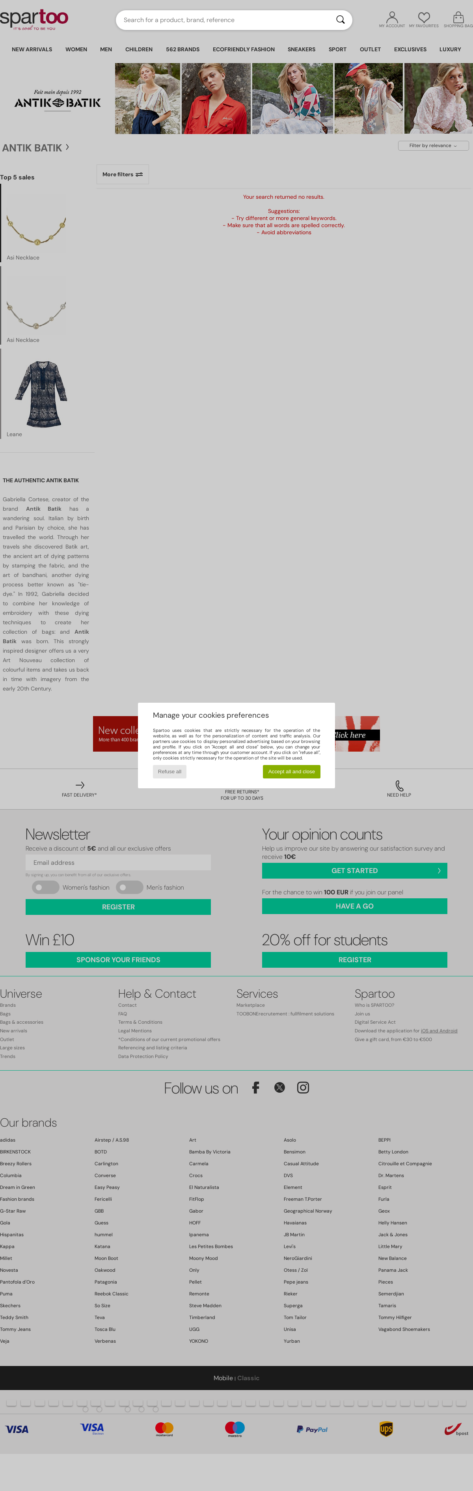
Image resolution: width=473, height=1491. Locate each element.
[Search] (340, 20)
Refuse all (169, 771)
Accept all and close (291, 771)
